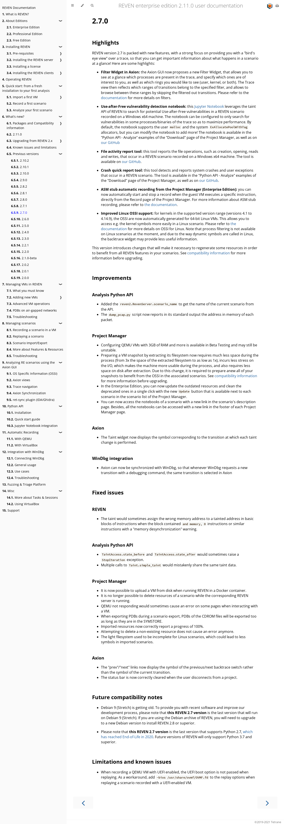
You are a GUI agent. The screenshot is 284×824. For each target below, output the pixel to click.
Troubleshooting (22, 317)
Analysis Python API (112, 294)
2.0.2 (20, 265)
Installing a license (24, 66)
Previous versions (23, 154)
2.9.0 (19, 180)
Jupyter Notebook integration (32, 426)
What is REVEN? (15, 14)
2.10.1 (20, 167)
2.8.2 (19, 186)
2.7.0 (19, 212)
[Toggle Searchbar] (92, 5)
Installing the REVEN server (30, 60)
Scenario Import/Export (27, 343)
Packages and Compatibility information (30, 125)
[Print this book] (277, 5)
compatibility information (208, 253)
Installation (19, 412)
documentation (114, 97)
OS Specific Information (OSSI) (32, 373)
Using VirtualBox (23, 504)
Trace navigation (22, 387)
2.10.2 (20, 160)
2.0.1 (20, 271)
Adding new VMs (22, 297)
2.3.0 (20, 238)
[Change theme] (82, 5)
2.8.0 (19, 199)
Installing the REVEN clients (30, 73)
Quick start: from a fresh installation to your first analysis (26, 88)
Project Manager (109, 335)
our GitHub (110, 142)
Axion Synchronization (26, 393)
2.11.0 (14, 134)
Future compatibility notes (127, 697)
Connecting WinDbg (25, 458)
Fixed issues (108, 492)
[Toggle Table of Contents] (72, 5)
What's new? (13, 116)
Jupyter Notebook (209, 106)
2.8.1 (19, 193)
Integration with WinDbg (23, 452)
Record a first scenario (26, 103)
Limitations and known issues (131, 761)
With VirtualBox (22, 445)
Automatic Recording (20, 432)
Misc (8, 491)
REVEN (99, 509)
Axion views (18, 380)
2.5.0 (20, 226)
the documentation (160, 204)
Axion (98, 428)
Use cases (18, 471)
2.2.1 (20, 245)
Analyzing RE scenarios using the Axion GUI (28, 364)
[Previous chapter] (83, 803)
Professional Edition (24, 34)
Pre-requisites (20, 53)
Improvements (111, 277)
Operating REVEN (17, 79)
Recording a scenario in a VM (31, 330)
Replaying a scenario (25, 336)
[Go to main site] (270, 5)
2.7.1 (19, 206)
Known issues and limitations (32, 147)
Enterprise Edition (23, 27)
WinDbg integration (112, 458)
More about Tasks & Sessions (32, 497)
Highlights (105, 42)
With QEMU (19, 439)
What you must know (25, 290)
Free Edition (19, 40)
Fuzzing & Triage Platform (24, 484)
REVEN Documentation (19, 8)
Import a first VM (22, 97)
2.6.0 (20, 219)
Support (11, 510)
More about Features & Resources (35, 349)
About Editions (15, 21)
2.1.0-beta (24, 258)
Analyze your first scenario (29, 110)
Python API (12, 406)
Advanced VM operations (28, 304)
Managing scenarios (19, 323)
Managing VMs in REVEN (22, 284)
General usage (21, 465)
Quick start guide (23, 419)
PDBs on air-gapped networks (32, 310)
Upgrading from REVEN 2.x (29, 141)
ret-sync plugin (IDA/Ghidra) (30, 400)
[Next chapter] (267, 803)
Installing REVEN (16, 47)
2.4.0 (20, 232)
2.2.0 (20, 251)
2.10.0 (20, 173)
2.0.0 (20, 278)
